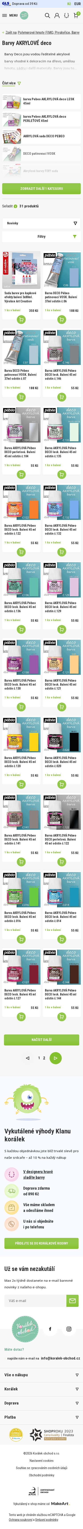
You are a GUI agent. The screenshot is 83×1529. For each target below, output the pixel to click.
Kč (69, 4)
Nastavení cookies (42, 1461)
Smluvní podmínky (46, 1520)
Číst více (9, 83)
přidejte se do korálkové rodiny (41, 1243)
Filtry (57, 236)
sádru (21, 68)
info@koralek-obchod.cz (60, 1358)
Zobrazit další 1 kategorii (41, 189)
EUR (77, 4)
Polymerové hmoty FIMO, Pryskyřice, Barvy (48, 32)
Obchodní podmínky (41, 1475)
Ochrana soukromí (20, 1520)
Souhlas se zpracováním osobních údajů (41, 1468)
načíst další (42, 1040)
